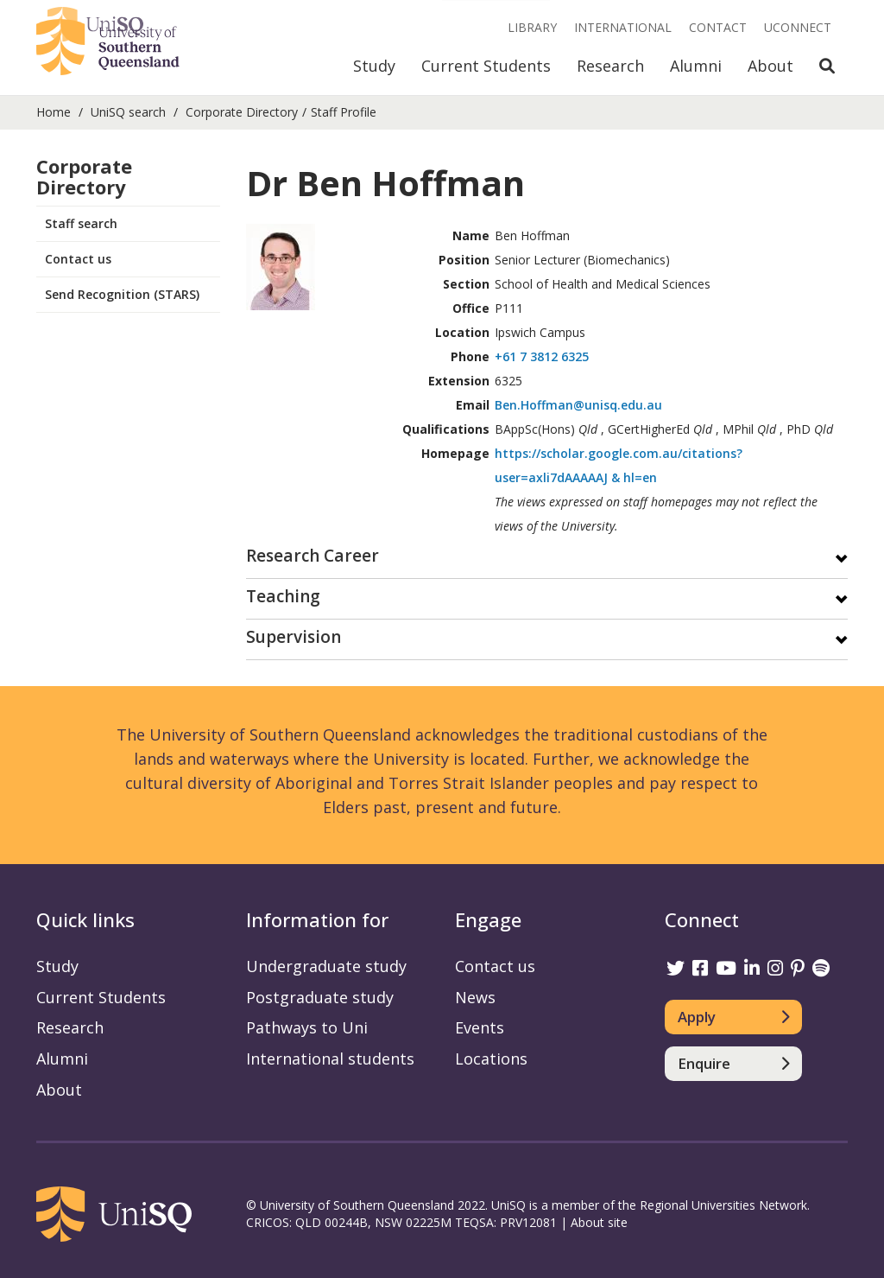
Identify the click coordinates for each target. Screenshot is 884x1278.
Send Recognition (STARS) (122, 294)
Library (532, 27)
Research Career (312, 557)
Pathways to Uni (307, 1027)
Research (610, 65)
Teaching (283, 597)
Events (479, 1027)
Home (53, 112)
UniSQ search (128, 112)
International (623, 27)
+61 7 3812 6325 (542, 356)
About (770, 65)
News (475, 997)
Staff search (81, 223)
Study (374, 65)
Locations (491, 1058)
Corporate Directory (242, 112)
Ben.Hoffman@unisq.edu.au (578, 405)
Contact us (78, 259)
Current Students (486, 65)
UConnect (797, 27)
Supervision (293, 638)
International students (330, 1058)
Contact (718, 27)
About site (599, 1222)
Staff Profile (343, 112)
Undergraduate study (326, 966)
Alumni (696, 65)
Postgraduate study (320, 997)
